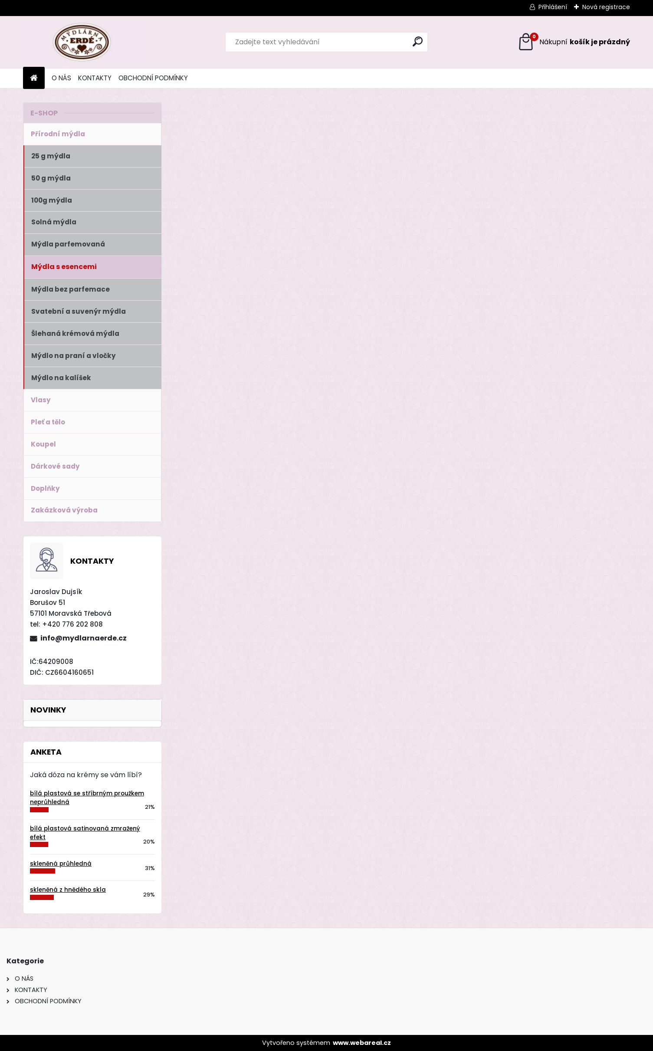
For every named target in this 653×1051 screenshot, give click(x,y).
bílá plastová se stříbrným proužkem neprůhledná (87, 797)
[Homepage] (34, 78)
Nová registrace (606, 7)
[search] (418, 41)
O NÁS (61, 77)
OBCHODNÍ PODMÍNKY (153, 77)
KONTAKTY (95, 77)
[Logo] (82, 42)
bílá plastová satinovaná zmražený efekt (85, 832)
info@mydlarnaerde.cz (83, 638)
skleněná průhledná (61, 864)
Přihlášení (552, 7)
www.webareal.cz (362, 1042)
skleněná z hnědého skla (68, 890)
